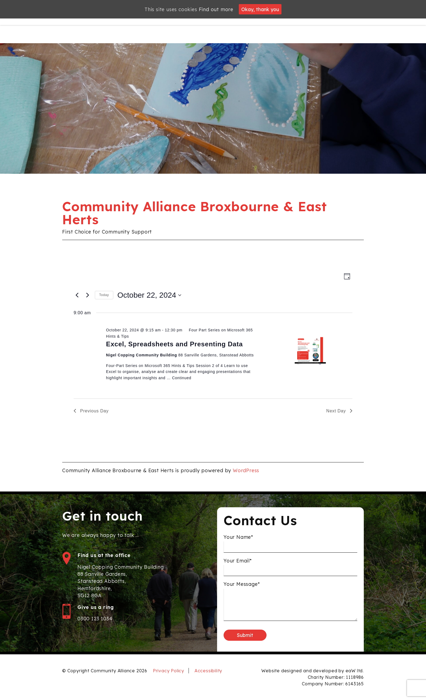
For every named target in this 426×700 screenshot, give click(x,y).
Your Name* (238, 541)
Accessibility (208, 670)
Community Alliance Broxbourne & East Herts (194, 213)
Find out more (216, 9)
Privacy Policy (168, 670)
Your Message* (242, 588)
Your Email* (238, 565)
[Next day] (87, 295)
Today (104, 295)
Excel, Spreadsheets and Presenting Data (174, 344)
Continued (181, 378)
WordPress (246, 470)
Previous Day (91, 411)
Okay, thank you (260, 9)
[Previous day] (77, 295)
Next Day (339, 411)
